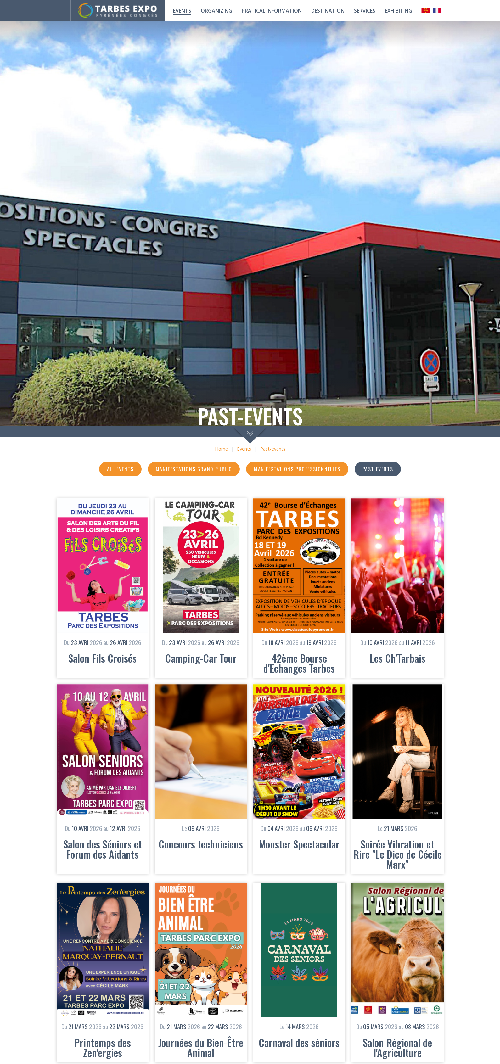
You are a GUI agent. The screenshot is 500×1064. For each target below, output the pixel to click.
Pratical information (272, 10)
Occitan (426, 10)
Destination (328, 10)
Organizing (216, 10)
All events (120, 469)
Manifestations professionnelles (297, 469)
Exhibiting (398, 10)
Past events (377, 469)
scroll (250, 435)
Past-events (272, 448)
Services (364, 10)
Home (221, 448)
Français (437, 10)
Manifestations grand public (194, 469)
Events (182, 10)
